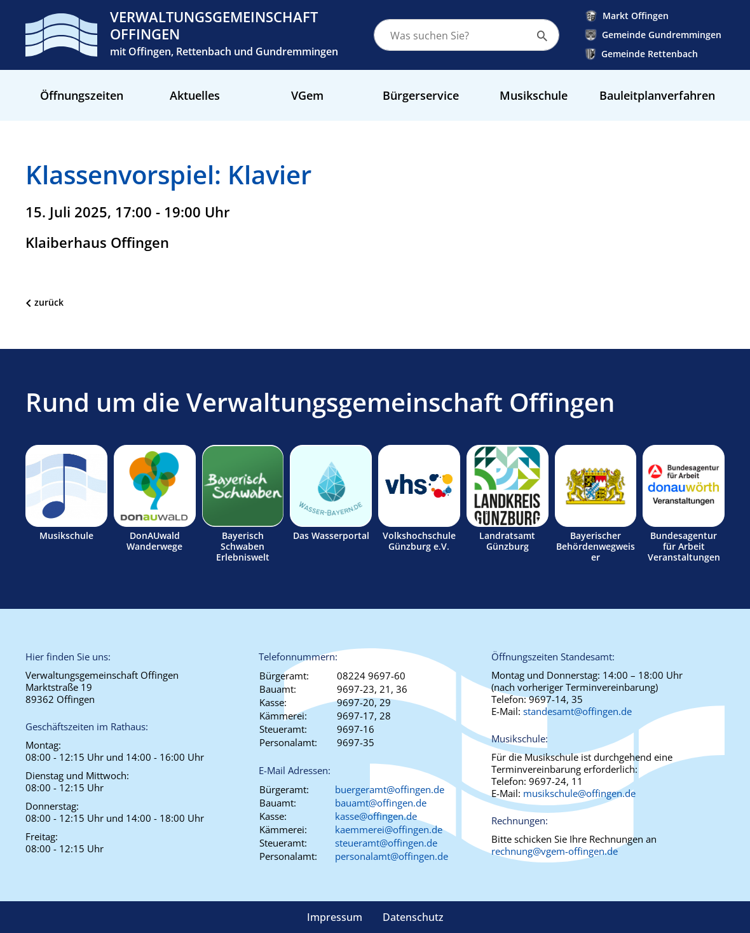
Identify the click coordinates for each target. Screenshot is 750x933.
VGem (307, 95)
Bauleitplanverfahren (657, 95)
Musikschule (534, 95)
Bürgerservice (421, 95)
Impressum (334, 917)
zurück (49, 302)
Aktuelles (195, 95)
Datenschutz (413, 917)
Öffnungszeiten (81, 95)
